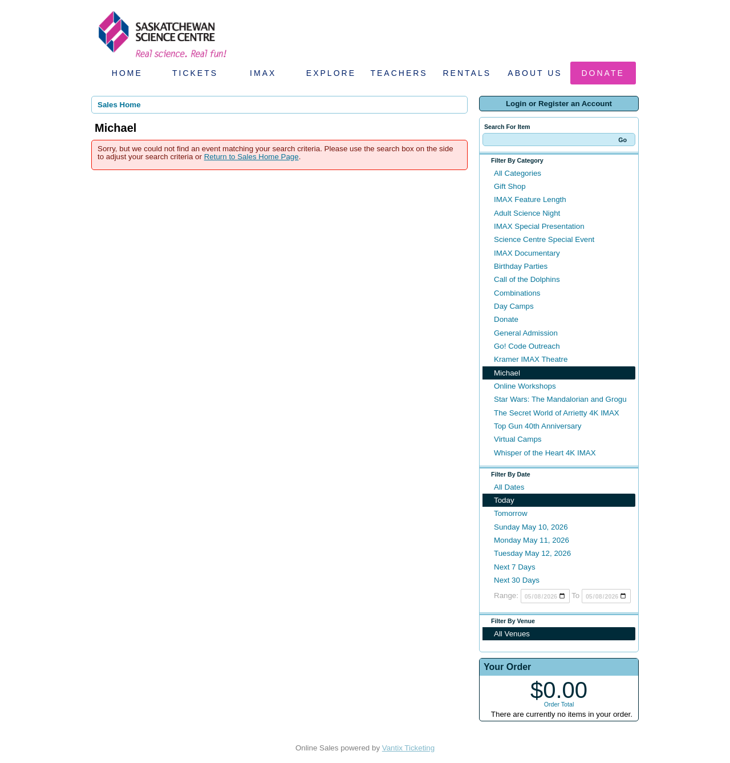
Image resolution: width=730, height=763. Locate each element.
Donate (603, 73)
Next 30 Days (517, 580)
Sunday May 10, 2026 (531, 527)
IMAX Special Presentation (539, 226)
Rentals (467, 73)
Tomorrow (511, 513)
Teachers (398, 73)
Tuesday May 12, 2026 (532, 553)
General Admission (526, 333)
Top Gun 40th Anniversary (537, 426)
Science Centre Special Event (544, 239)
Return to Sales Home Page (251, 156)
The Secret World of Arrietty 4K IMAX (556, 413)
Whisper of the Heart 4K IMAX (545, 453)
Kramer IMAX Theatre (530, 359)
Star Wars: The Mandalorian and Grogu (560, 399)
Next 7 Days (515, 567)
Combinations (517, 293)
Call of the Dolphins (527, 279)
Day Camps (514, 306)
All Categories (517, 173)
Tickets (195, 73)
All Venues (512, 633)
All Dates (509, 487)
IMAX (263, 73)
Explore (331, 73)
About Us (535, 73)
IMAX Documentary (527, 253)
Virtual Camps (517, 439)
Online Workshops (525, 386)
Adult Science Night (527, 213)
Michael (507, 373)
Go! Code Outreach (527, 346)
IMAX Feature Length (530, 199)
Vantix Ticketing (408, 748)
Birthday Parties (521, 266)
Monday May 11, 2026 (531, 540)
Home (127, 73)
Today (504, 500)
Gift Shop (510, 186)
